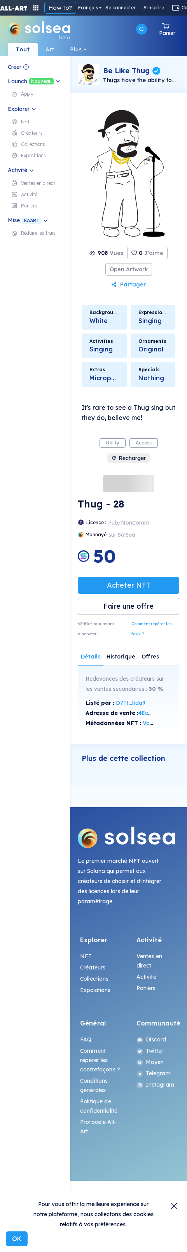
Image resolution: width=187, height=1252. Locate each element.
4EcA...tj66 (151, 712)
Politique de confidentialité (98, 1106)
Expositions (95, 990)
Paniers (146, 988)
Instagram (155, 1084)
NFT (86, 956)
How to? (60, 7)
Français (88, 7)
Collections (94, 978)
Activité (146, 976)
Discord (151, 1039)
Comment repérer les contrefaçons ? (100, 1060)
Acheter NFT (128, 585)
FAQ (85, 1039)
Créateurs (92, 967)
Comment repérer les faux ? (151, 628)
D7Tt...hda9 (130, 702)
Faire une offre (128, 606)
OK (16, 1239)
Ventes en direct (149, 961)
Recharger (128, 458)
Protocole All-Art (98, 1127)
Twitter (150, 1050)
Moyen (150, 1062)
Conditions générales (94, 1085)
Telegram (153, 1073)
